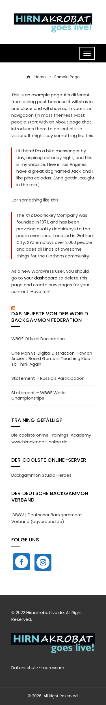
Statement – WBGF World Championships (38, 395)
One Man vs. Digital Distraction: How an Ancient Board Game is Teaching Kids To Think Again (51, 358)
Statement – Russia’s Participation (48, 378)
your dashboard (40, 278)
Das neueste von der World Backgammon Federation (49, 317)
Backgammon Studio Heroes (41, 475)
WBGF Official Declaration (38, 339)
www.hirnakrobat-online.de (39, 442)
